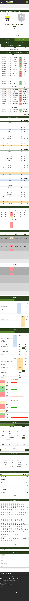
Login (27, 2)
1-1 (20, 67)
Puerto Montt (15, 57)
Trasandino (15, 65)
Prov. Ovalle (15, 111)
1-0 (20, 103)
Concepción (25, 67)
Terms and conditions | (4, 583)
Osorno (15, 91)
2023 (10, 71)
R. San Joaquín (15, 81)
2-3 (20, 59)
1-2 (20, 61)
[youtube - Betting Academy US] (4, 590)
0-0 (20, 89)
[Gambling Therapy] (11, 597)
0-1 (20, 63)
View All (14, 544)
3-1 (20, 97)
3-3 (20, 101)
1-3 (20, 57)
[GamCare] (9, 597)
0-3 (20, 95)
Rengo (7, 24)
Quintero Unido (25, 101)
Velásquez (25, 63)
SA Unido (15, 61)
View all (14, 495)
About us (2, 595)
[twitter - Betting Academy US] (1, 590)
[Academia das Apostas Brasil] (6, 593)
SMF (10, 581)
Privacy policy (10, 583)
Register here (13, 580)
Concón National (18, 24)
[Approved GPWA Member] (7, 597)
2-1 (20, 83)
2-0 (20, 73)
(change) (9, 549)
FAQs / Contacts (13, 582)
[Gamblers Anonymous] (12, 597)
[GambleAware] (3, 597)
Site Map (1, 581)
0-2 (20, 93)
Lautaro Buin (25, 59)
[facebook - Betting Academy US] (6, 590)
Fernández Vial (9, 143)
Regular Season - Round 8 (14, 35)
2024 (14, 33)
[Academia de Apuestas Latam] (12, 593)
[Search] (27, 450)
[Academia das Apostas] (4, 593)
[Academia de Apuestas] (10, 593)
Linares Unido (15, 69)
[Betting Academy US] (1, 593)
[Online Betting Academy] (8, 593)
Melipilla (15, 75)
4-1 (20, 75)
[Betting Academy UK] (14, 593)
